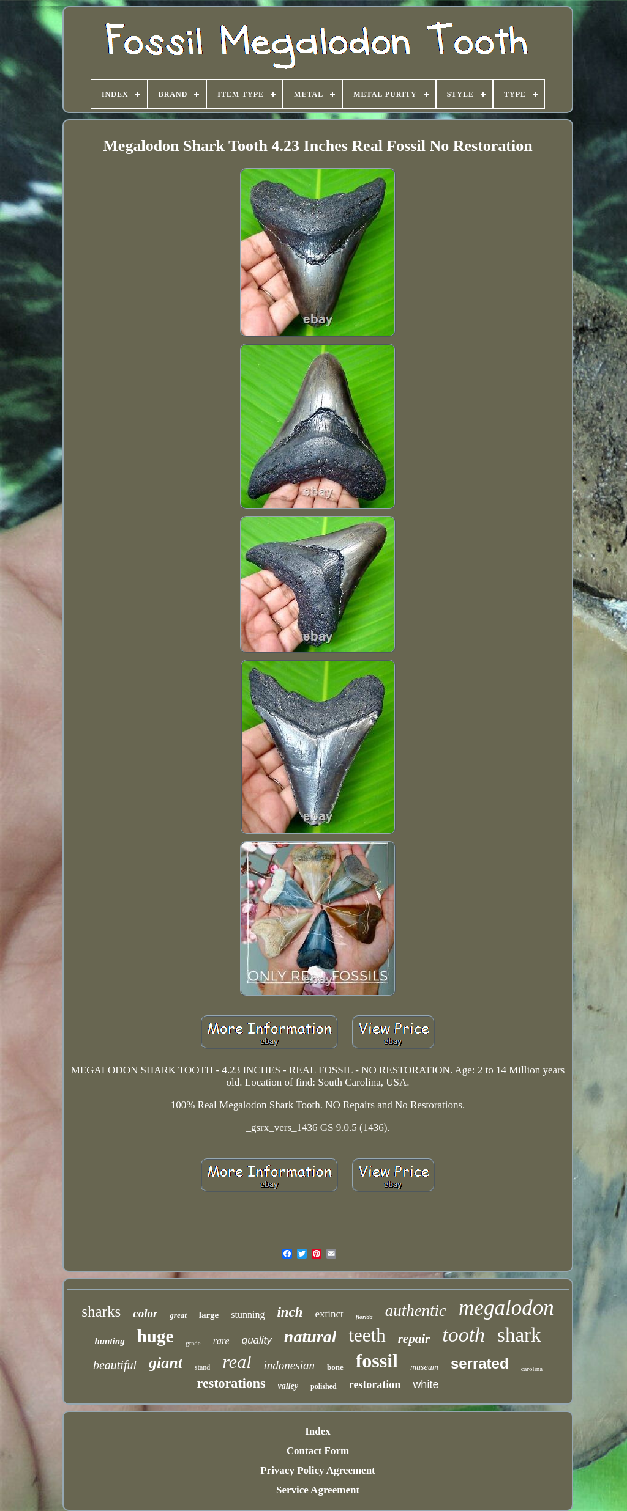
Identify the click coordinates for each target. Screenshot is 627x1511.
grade (193, 1343)
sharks (101, 1311)
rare (221, 1341)
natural (310, 1336)
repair (414, 1338)
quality (257, 1340)
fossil (377, 1361)
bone (335, 1367)
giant (165, 1363)
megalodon (506, 1308)
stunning (248, 1314)
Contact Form (318, 1451)
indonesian (289, 1365)
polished (323, 1386)
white (425, 1384)
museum (424, 1367)
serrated (480, 1363)
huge (155, 1336)
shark (519, 1335)
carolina (532, 1368)
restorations (231, 1383)
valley (288, 1386)
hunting (109, 1341)
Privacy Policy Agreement (317, 1470)
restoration (375, 1384)
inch (289, 1312)
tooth (463, 1334)
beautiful (115, 1365)
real (236, 1361)
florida (364, 1317)
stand (202, 1367)
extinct (329, 1314)
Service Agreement (317, 1490)
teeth (366, 1335)
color (145, 1313)
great (178, 1315)
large (209, 1315)
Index (318, 1431)
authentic (415, 1310)
